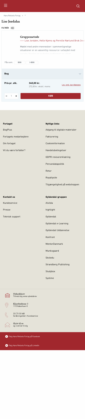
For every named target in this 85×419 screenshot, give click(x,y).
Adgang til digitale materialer (61, 130)
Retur (49, 171)
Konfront (50, 237)
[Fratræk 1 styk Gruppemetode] (6, 96)
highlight (50, 210)
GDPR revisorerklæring (58, 157)
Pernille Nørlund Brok (68, 41)
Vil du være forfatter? (14, 150)
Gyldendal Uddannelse (57, 230)
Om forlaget (9, 143)
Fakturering (52, 137)
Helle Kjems (45, 41)
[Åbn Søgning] (78, 6)
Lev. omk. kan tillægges (71, 85)
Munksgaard (52, 251)
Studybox (50, 271)
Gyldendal (51, 217)
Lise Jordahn (31, 41)
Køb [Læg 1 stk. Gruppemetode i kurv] (50, 96)
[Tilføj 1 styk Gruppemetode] (16, 96)
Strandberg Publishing (58, 264)
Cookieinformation (55, 143)
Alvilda (49, 203)
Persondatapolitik (55, 164)
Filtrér (8, 28)
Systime (50, 278)
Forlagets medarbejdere (15, 137)
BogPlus (7, 130)
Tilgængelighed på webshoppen (62, 184)
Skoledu (50, 258)
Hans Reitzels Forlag (12, 16)
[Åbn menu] (5, 6)
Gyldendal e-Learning (57, 223)
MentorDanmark (54, 244)
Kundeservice (10, 203)
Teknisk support (11, 217)
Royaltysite (51, 178)
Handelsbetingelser (56, 150)
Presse (6, 210)
